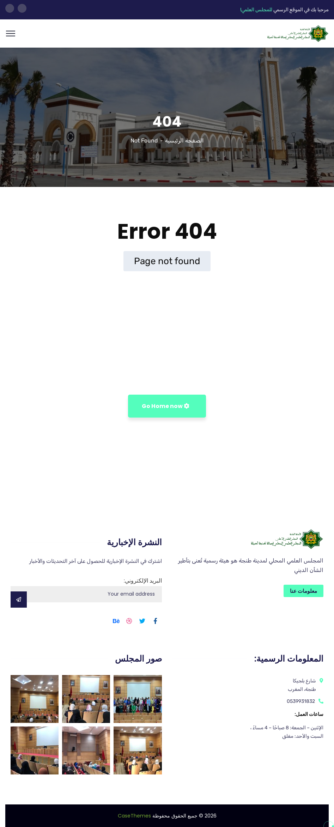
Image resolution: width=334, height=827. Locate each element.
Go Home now (165, 406)
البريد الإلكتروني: (86, 589)
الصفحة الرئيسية (184, 140)
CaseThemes (134, 815)
